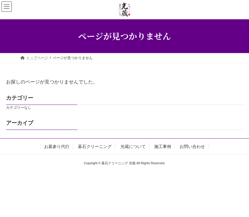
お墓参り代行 (56, 146)
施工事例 (162, 146)
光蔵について (133, 146)
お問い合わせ (192, 146)
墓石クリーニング (95, 146)
